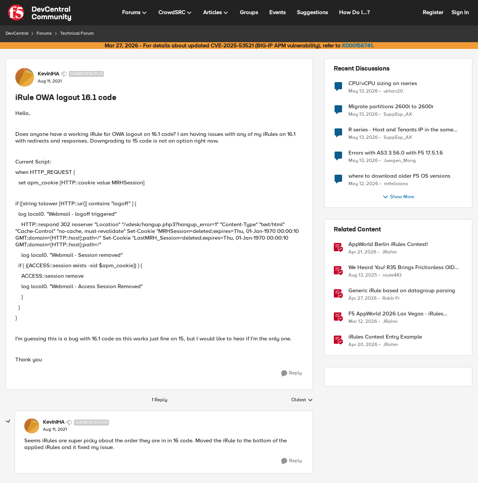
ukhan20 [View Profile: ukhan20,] (393, 91)
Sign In (460, 12)
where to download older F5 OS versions (399, 176)
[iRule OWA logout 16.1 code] (55, 429)
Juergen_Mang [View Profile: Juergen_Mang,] (400, 160)
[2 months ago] (363, 91)
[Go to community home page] (40, 13)
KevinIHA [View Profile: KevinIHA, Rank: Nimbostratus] (48, 74)
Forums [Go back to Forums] (44, 33)
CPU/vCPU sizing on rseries (382, 83)
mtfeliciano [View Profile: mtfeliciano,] (396, 184)
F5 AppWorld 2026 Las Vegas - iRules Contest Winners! (395, 314)
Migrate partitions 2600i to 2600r (391, 106)
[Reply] (291, 373)
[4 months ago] (362, 322)
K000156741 (357, 45)
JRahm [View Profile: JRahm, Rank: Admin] (389, 252)
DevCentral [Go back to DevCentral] (17, 33)
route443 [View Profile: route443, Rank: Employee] (392, 275)
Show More (398, 197)
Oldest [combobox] (302, 400)
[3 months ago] (362, 252)
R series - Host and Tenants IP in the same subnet (400, 130)
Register (433, 12)
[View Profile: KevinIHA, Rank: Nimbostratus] (24, 77)
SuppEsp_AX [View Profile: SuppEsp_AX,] (398, 114)
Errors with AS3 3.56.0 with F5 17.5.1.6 (395, 153)
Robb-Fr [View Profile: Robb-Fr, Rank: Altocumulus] (391, 298)
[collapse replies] (8, 421)
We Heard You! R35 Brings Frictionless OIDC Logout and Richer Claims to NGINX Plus (403, 267)
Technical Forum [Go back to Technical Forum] (77, 33)
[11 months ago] (362, 275)
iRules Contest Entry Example (385, 337)
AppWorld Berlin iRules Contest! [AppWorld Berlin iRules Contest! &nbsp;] (388, 244)
